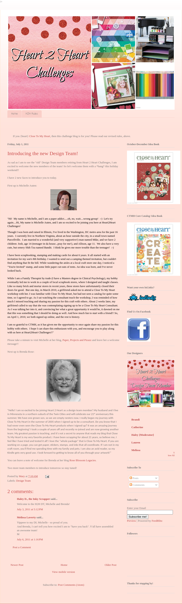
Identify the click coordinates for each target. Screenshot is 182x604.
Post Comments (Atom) (71, 584)
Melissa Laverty (26, 517)
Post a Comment (22, 547)
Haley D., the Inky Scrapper (33, 498)
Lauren (135, 442)
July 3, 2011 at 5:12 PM (30, 509)
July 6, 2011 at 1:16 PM (30, 539)
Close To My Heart (39, 136)
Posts (134, 478)
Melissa (135, 450)
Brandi (135, 419)
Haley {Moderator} (142, 434)
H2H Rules (32, 114)
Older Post (110, 564)
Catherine (137, 427)
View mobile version (63, 571)
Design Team (23, 480)
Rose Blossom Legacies (82, 460)
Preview (131, 520)
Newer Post (17, 564)
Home (14, 114)
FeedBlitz (157, 520)
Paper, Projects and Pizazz (76, 340)
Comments (137, 484)
